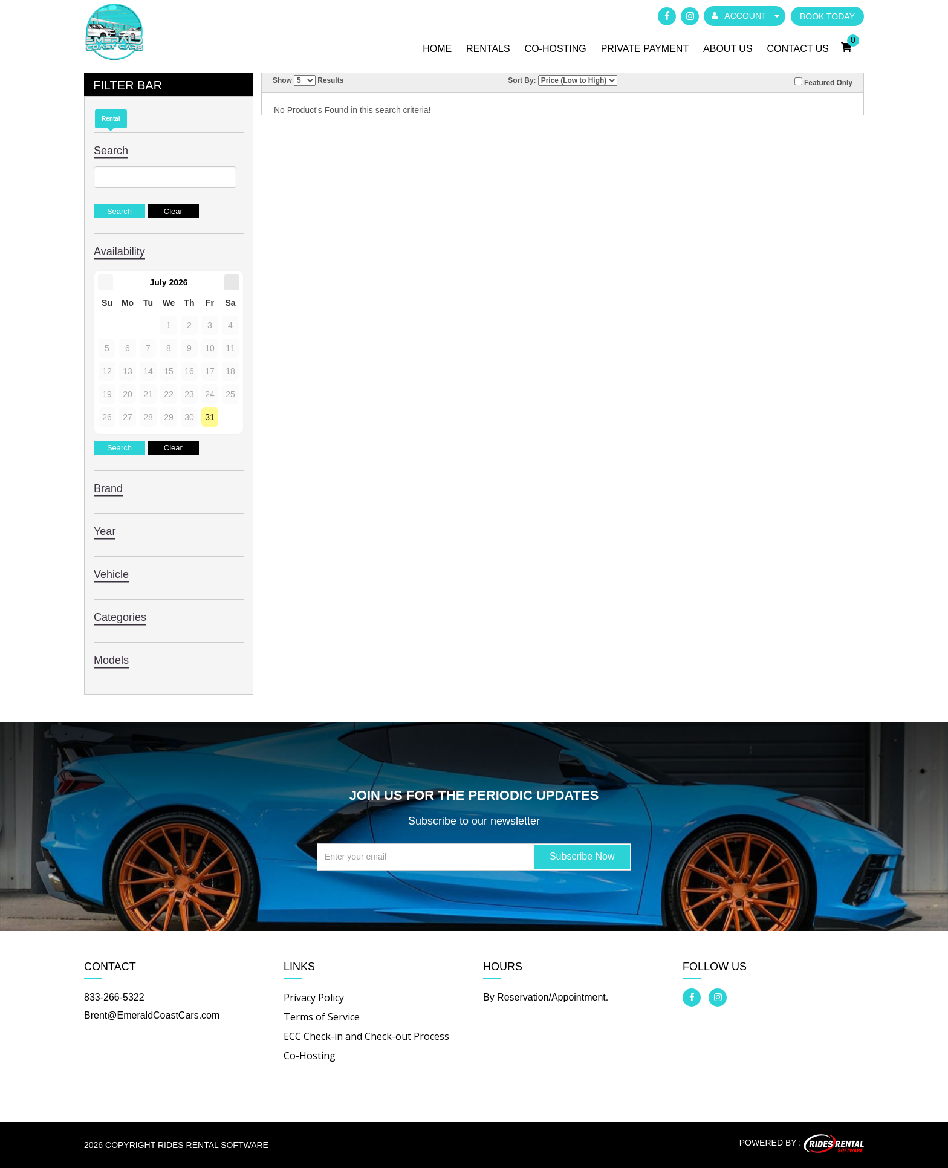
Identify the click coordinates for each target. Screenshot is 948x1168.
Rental (111, 118)
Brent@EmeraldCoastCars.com (151, 1015)
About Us (728, 49)
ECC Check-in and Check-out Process (366, 1036)
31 (210, 417)
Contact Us (798, 49)
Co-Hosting (555, 49)
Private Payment (645, 49)
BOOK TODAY (827, 16)
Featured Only (823, 82)
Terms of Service (322, 1017)
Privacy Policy (314, 997)
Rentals (488, 49)
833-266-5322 (114, 997)
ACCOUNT (745, 16)
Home (437, 49)
